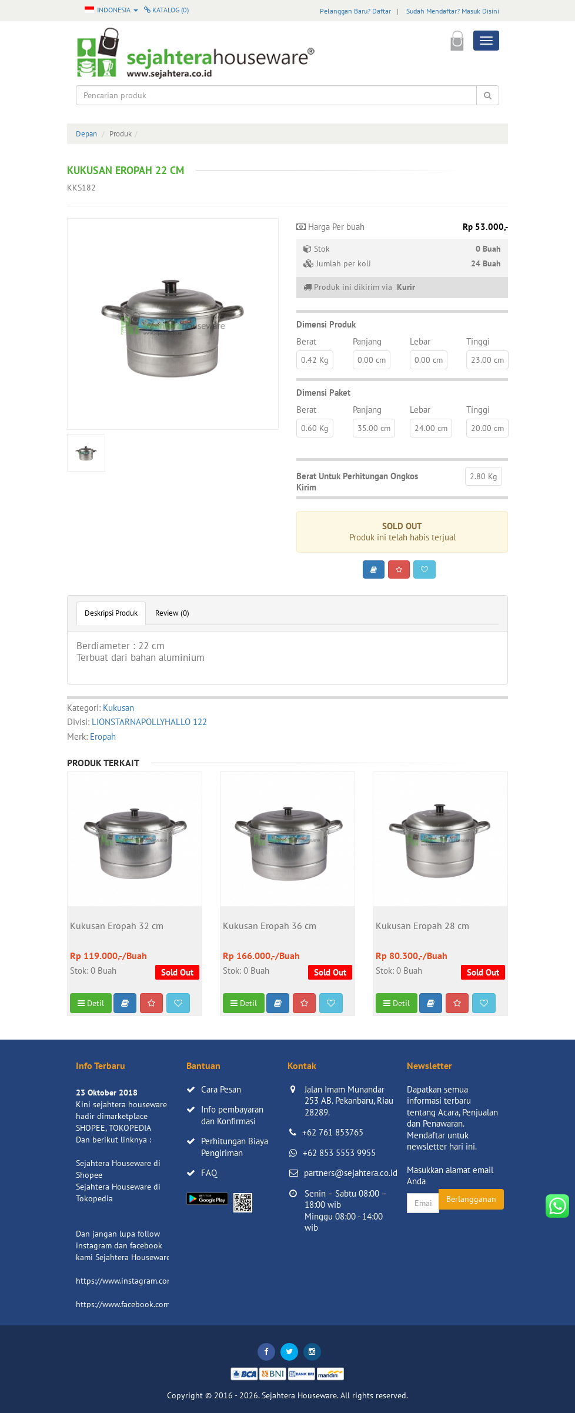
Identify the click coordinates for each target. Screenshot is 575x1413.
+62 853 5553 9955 (339, 1152)
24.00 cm (430, 428)
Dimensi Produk (326, 324)
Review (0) (172, 613)
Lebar (420, 341)
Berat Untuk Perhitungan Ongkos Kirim (357, 481)
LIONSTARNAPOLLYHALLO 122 (149, 721)
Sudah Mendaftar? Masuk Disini (452, 10)
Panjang (367, 341)
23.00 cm (487, 360)
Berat (306, 341)
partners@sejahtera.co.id (350, 1172)
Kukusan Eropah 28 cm (422, 926)
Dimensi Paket (323, 392)
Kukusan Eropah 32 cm (116, 926)
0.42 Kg (315, 360)
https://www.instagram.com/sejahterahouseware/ (163, 1280)
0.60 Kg (315, 428)
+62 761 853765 (332, 1132)
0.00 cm (371, 360)
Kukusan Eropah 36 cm (269, 926)
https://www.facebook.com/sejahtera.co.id (150, 1304)
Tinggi (478, 341)
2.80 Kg (483, 476)
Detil (91, 1003)
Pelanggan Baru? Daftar (355, 10)
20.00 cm (487, 428)
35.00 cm (373, 428)
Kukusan (118, 707)
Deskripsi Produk (111, 613)
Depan (86, 134)
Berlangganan (471, 1199)
